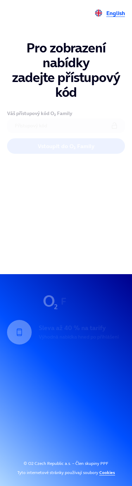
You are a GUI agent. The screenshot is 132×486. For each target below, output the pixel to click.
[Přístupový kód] (66, 125)
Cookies (107, 472)
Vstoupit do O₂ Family (66, 146)
